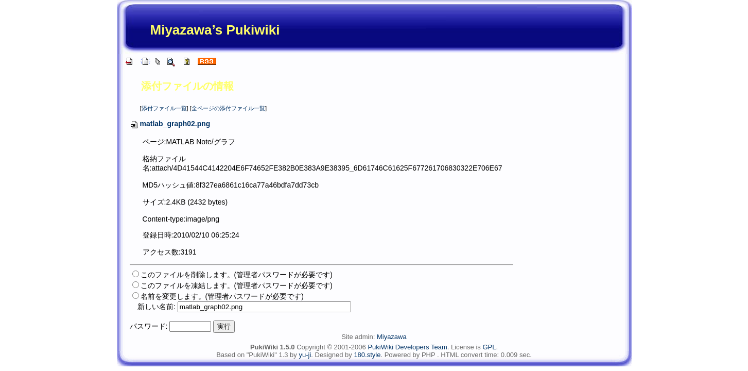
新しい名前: (156, 306)
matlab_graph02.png (170, 124)
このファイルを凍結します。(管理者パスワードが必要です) (237, 285)
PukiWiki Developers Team (407, 347)
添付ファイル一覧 (164, 108)
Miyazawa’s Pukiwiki (215, 30)
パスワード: (149, 326)
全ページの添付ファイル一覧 (228, 108)
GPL (489, 347)
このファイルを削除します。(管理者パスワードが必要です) (237, 275)
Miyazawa (392, 337)
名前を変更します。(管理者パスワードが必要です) (222, 296)
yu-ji (305, 355)
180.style (367, 355)
